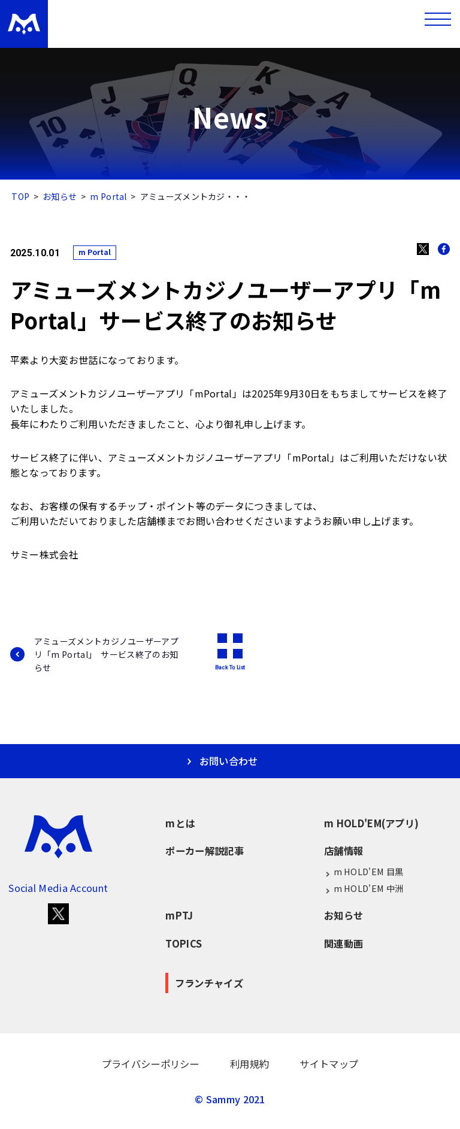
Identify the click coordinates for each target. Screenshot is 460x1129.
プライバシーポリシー (150, 1064)
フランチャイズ (209, 983)
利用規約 (249, 1064)
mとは (180, 823)
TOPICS (183, 943)
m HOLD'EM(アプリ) (371, 823)
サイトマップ (328, 1064)
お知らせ (60, 196)
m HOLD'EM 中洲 (363, 889)
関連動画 (343, 943)
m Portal (108, 196)
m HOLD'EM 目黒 (363, 872)
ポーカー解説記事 (204, 850)
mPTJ (179, 915)
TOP (20, 196)
